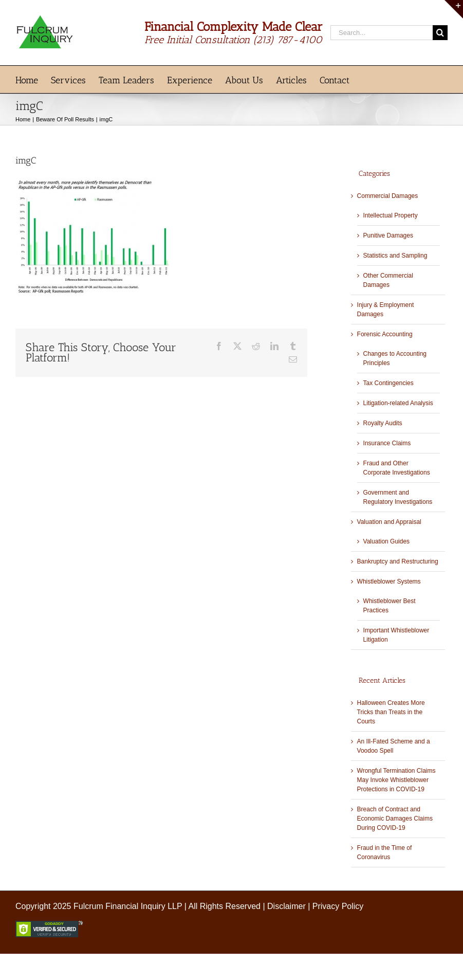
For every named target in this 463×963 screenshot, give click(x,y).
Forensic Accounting (385, 334)
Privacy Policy (338, 906)
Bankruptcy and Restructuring (397, 561)
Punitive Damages (388, 235)
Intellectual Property (390, 215)
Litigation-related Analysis (398, 403)
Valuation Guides (386, 541)
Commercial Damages (387, 195)
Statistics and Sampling (395, 255)
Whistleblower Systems (389, 581)
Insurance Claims (387, 443)
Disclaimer (286, 906)
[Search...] (381, 32)
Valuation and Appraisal (389, 521)
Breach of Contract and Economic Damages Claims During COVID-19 (395, 818)
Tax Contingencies (388, 383)
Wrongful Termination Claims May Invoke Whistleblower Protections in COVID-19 (396, 780)
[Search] (440, 32)
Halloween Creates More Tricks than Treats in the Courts (391, 712)
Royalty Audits (382, 423)
